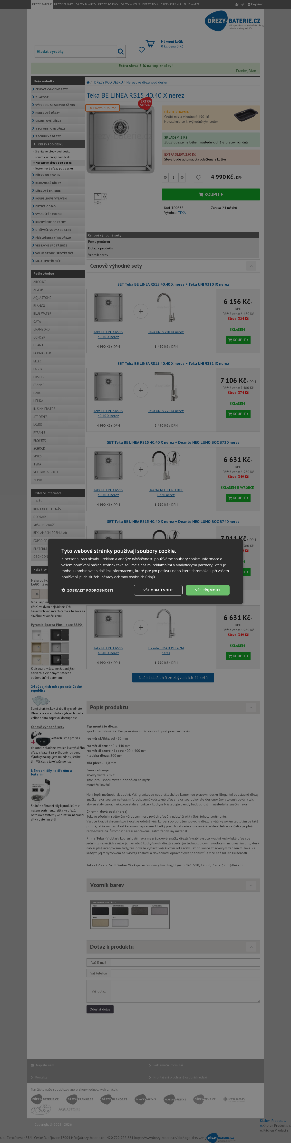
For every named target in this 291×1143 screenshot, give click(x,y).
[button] (87, 590)
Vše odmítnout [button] (158, 590)
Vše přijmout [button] (207, 590)
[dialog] (145, 571)
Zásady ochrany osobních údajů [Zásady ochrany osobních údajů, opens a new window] (128, 576)
